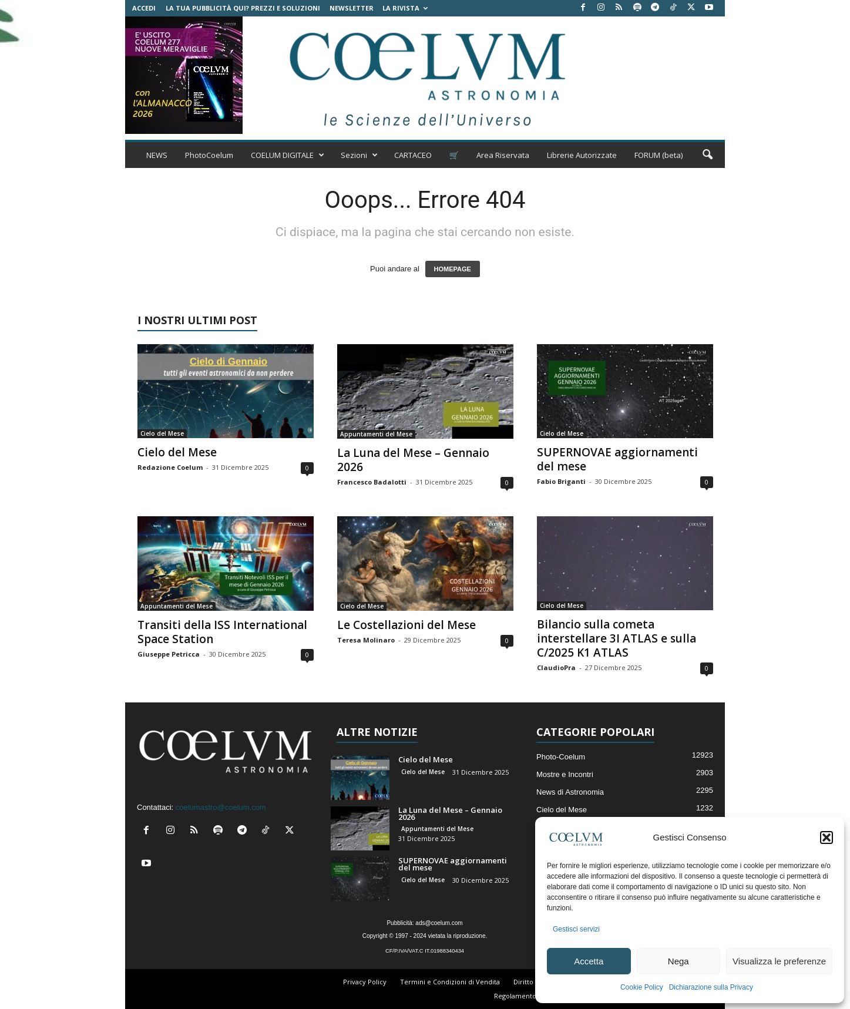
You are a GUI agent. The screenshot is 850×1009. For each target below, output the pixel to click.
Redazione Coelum (170, 467)
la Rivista (405, 8)
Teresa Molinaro (366, 639)
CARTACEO (413, 155)
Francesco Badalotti (371, 481)
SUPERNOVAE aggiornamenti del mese (617, 459)
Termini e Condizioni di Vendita (450, 981)
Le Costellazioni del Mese (406, 625)
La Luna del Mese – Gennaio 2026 (413, 460)
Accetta (588, 961)
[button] (826, 837)
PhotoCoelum (209, 155)
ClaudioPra (556, 667)
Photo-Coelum (560, 756)
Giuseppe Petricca (168, 654)
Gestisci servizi (576, 929)
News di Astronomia (570, 792)
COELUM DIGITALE (287, 155)
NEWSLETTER (352, 8)
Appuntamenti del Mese (376, 434)
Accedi (144, 8)
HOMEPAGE (452, 269)
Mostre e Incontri (564, 774)
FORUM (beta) (658, 155)
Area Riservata (502, 155)
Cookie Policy (641, 987)
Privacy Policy (365, 981)
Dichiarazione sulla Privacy (711, 987)
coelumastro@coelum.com (221, 807)
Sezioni (359, 155)
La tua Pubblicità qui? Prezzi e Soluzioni (243, 8)
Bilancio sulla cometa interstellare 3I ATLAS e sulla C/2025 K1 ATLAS (616, 638)
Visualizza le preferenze (779, 961)
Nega (678, 961)
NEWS (156, 155)
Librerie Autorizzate (582, 155)
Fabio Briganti (561, 481)
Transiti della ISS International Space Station (222, 632)
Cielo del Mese (162, 433)
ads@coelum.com (438, 923)
